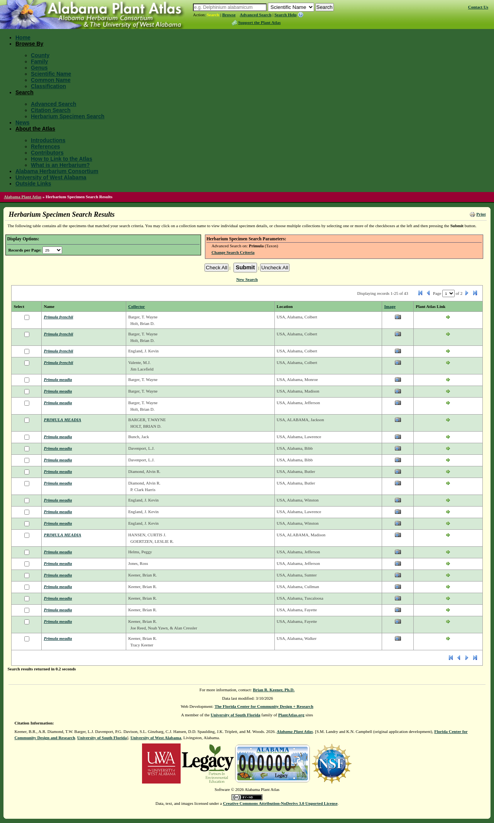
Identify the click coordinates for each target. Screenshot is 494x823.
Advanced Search (255, 14)
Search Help (285, 14)
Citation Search (51, 110)
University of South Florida (236, 714)
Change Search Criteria (233, 252)
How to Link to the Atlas (61, 159)
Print (481, 214)
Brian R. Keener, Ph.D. (273, 689)
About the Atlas (35, 129)
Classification (48, 86)
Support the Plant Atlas (259, 22)
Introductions (48, 140)
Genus (39, 68)
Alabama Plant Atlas (22, 196)
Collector (136, 306)
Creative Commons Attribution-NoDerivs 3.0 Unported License (280, 803)
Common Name (51, 80)
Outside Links (33, 183)
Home (22, 37)
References (45, 146)
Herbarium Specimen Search (68, 116)
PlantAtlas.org (291, 714)
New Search (247, 279)
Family (39, 61)
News (22, 122)
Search (213, 14)
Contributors (47, 153)
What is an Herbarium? (60, 165)
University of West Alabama (50, 177)
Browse (229, 14)
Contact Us (478, 7)
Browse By (29, 44)
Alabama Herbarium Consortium (56, 171)
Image (389, 306)
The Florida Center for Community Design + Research (264, 706)
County (40, 55)
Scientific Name (51, 74)
